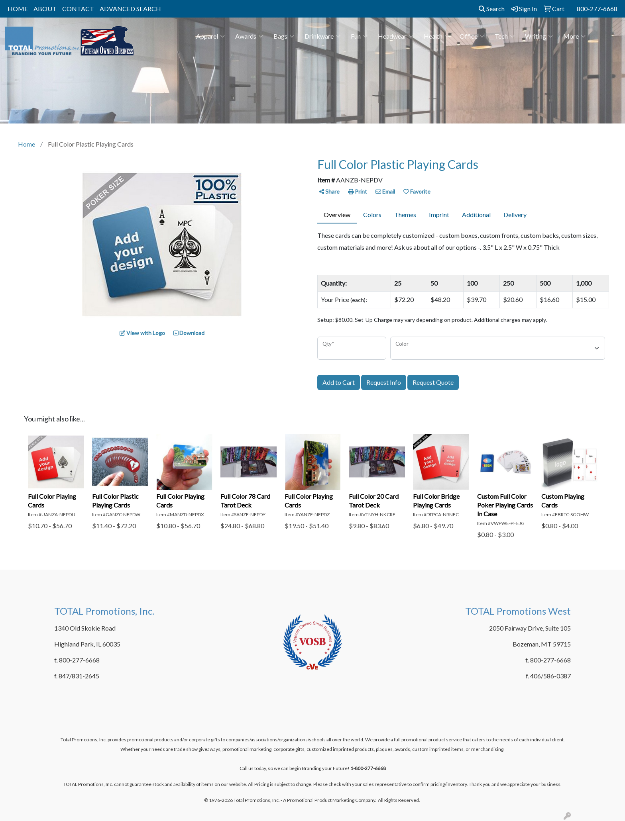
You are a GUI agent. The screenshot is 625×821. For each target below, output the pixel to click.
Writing (539, 36)
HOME (18, 8)
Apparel (210, 36)
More (574, 36)
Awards (249, 36)
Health (436, 36)
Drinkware (322, 36)
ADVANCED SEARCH (130, 8)
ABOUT (45, 8)
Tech (505, 36)
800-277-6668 (597, 8)
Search (492, 8)
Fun (359, 36)
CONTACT (78, 8)
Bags (283, 36)
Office (472, 36)
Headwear (395, 36)
